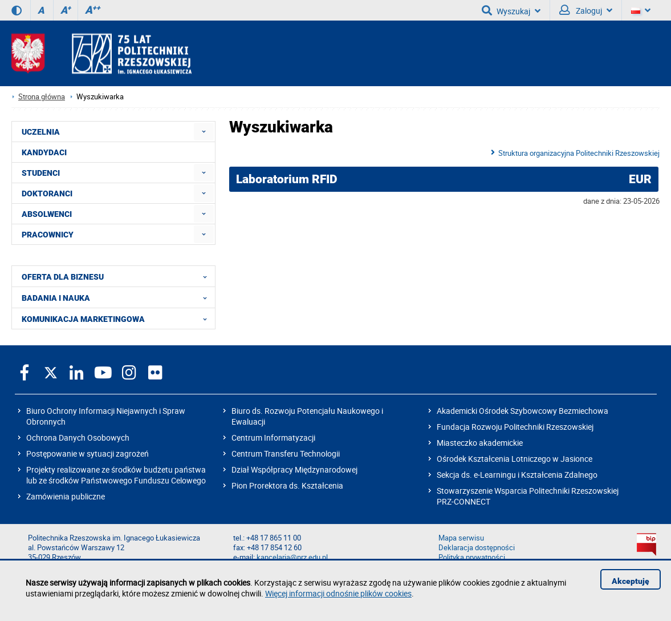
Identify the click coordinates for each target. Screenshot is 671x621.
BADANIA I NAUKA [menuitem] (118, 297)
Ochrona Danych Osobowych (77, 437)
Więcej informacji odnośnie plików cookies (338, 593)
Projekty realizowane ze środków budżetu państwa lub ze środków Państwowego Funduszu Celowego (116, 475)
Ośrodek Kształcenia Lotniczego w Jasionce (514, 458)
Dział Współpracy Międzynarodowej (294, 469)
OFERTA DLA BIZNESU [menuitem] (118, 276)
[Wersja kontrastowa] (16, 10)
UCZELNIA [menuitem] (41, 131)
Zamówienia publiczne (65, 496)
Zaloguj (585, 10)
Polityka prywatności (471, 557)
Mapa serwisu (461, 538)
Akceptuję (630, 581)
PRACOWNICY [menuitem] (48, 234)
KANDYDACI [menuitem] (44, 152)
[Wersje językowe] (641, 10)
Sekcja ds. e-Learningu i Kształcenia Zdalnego (517, 474)
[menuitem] (204, 131)
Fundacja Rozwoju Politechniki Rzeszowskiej (515, 426)
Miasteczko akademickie (480, 442)
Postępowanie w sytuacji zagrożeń (87, 453)
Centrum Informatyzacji (273, 437)
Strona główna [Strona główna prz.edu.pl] (41, 97)
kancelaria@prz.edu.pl (292, 557)
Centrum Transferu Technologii (285, 453)
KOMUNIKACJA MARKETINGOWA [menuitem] (118, 318)
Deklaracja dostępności (476, 548)
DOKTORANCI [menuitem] (47, 193)
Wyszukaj (511, 10)
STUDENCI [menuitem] (41, 173)
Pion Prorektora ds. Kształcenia (287, 485)
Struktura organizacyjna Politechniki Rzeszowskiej (579, 153)
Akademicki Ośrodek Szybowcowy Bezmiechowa (522, 410)
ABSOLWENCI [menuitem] (47, 214)
